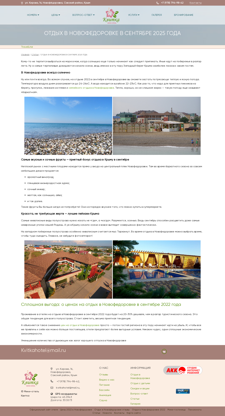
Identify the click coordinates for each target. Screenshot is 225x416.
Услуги (134, 14)
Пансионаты (195, 409)
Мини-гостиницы (177, 409)
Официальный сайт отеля (44, 409)
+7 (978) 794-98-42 (172, 2)
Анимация (105, 395)
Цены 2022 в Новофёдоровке (76, 409)
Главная (25, 55)
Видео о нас (106, 379)
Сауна (103, 400)
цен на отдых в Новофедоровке (80, 325)
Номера (33, 14)
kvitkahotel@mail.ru (67, 387)
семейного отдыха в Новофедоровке (91, 87)
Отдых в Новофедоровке (140, 376)
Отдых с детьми (140, 383)
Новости (107, 413)
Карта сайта (133, 413)
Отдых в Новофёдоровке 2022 (148, 409)
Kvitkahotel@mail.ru (43, 350)
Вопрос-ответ (84, 14)
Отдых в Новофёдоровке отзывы (112, 409)
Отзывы (103, 374)
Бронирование (184, 14)
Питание (104, 384)
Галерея (157, 14)
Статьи (35, 55)
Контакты (196, 2)
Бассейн (104, 389)
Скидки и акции (139, 388)
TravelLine (27, 46)
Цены (56, 14)
